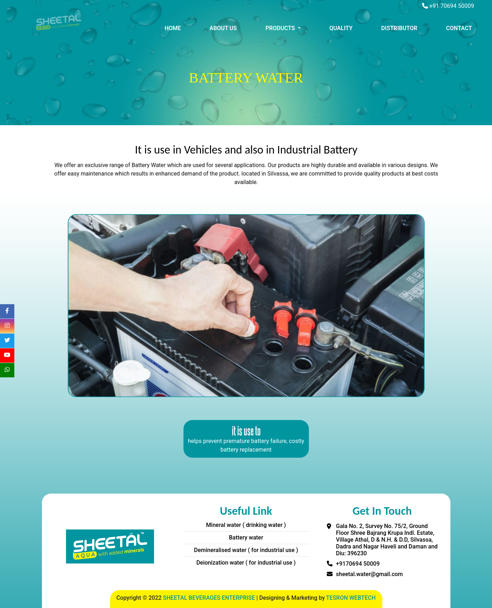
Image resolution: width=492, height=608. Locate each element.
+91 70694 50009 (451, 6)
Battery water (246, 537)
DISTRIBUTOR (399, 28)
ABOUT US (223, 28)
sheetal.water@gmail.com (369, 574)
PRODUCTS (281, 28)
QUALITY (341, 28)
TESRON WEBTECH (351, 597)
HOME (172, 28)
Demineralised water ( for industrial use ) (246, 550)
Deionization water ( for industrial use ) (246, 562)
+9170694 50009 (358, 563)
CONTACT (459, 28)
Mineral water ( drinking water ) (246, 525)
